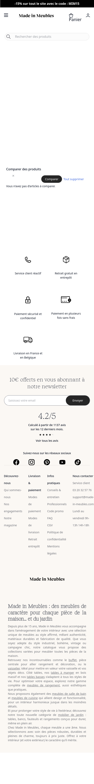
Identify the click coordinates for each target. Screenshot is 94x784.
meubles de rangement (43, 685)
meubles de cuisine (25, 698)
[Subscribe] (78, 400)
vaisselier (14, 668)
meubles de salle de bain (69, 694)
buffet (73, 660)
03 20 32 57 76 (82, 490)
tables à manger (62, 673)
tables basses (36, 677)
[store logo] (36, 20)
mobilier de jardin (71, 715)
